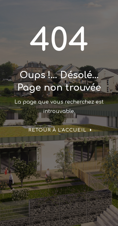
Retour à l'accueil (57, 130)
